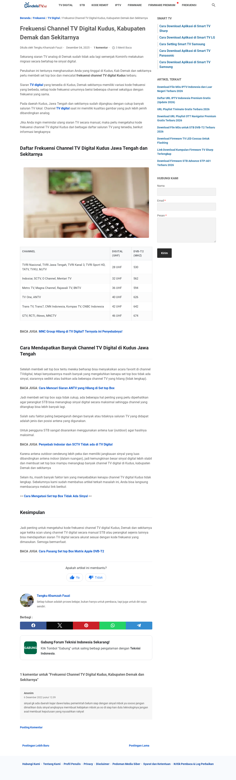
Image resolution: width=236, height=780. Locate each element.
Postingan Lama (139, 745)
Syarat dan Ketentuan (157, 764)
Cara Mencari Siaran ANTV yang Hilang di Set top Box (76, 388)
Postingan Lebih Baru (35, 745)
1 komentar (101, 47)
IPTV (118, 5)
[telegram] (139, 625)
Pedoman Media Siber (126, 764)
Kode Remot (100, 5)
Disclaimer (102, 764)
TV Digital (66, 5)
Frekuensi (189, 5)
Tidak (96, 577)
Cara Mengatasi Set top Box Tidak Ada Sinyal (56, 496)
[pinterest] (86, 625)
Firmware (135, 5)
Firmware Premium (161, 5)
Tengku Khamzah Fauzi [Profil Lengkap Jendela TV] (53, 596)
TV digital (36, 85)
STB (82, 5)
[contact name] (186, 192)
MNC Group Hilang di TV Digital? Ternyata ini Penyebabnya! (80, 331)
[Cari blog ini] (213, 5)
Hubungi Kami (31, 764)
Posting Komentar (31, 727)
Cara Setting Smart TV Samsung (182, 44)
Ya (75, 577)
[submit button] (164, 253)
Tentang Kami (52, 764)
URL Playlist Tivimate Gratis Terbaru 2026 (183, 109)
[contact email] (186, 207)
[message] (186, 230)
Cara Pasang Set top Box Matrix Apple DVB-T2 (72, 551)
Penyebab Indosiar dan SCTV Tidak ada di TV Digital (76, 444)
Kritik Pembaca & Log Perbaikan (194, 764)
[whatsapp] (112, 625)
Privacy (88, 764)
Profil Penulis (72, 764)
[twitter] (59, 625)
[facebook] (33, 625)
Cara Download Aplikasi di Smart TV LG (187, 37)
